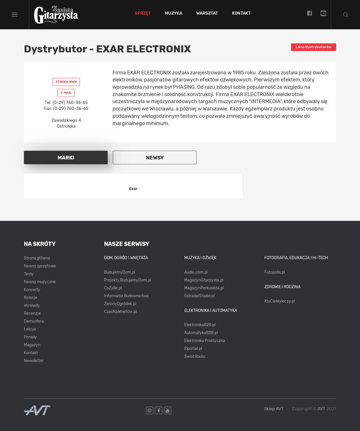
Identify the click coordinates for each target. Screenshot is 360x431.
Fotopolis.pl (274, 272)
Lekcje (30, 329)
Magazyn (32, 345)
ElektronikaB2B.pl (199, 325)
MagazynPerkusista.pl (204, 288)
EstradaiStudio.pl (199, 296)
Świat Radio (194, 356)
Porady (30, 337)
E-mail (66, 93)
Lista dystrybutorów (314, 47)
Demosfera (34, 321)
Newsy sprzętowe (40, 266)
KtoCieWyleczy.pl (279, 301)
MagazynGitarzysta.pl (203, 280)
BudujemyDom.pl (119, 272)
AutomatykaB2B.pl (201, 332)
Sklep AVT (274, 409)
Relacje (30, 297)
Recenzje (32, 313)
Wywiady (32, 305)
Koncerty (32, 289)
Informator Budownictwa (126, 296)
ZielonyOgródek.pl (120, 303)
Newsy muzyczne (40, 281)
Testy (29, 274)
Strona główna (37, 258)
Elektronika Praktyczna (204, 340)
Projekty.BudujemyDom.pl (127, 280)
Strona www (66, 82)
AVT (321, 408)
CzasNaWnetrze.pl (120, 311)
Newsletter (34, 360)
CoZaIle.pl (113, 288)
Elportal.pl (193, 348)
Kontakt (241, 13)
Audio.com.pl (196, 272)
